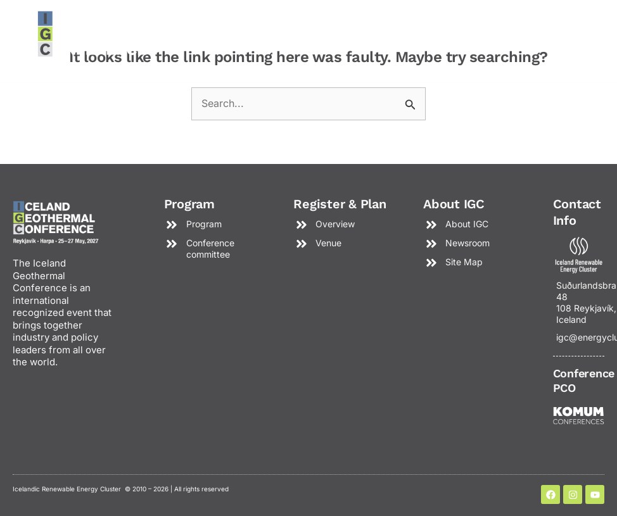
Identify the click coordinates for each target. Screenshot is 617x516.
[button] (475, 38)
